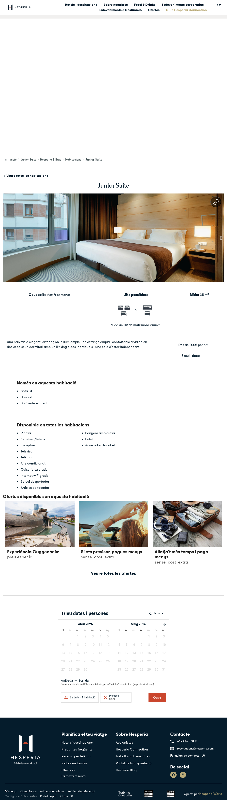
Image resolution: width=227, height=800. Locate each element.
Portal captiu (48, 796)
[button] (6, 238)
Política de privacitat (81, 791)
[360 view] (215, 201)
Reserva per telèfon (76, 756)
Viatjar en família (74, 763)
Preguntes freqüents (76, 749)
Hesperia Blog (126, 770)
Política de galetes (52, 791)
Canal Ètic (67, 796)
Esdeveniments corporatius (183, 5)
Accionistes (124, 742)
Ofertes (154, 10)
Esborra (156, 613)
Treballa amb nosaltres (133, 756)
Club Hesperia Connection (186, 10)
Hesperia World (210, 794)
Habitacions (73, 159)
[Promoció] (118, 699)
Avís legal (11, 791)
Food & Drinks (144, 5)
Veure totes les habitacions (27, 176)
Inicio (13, 159)
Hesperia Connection (132, 749)
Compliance (28, 791)
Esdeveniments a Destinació (120, 10)
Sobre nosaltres (115, 5)
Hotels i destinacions (81, 5)
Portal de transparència (133, 763)
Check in (68, 770)
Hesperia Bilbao (50, 159)
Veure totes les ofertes (113, 573)
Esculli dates (191, 355)
